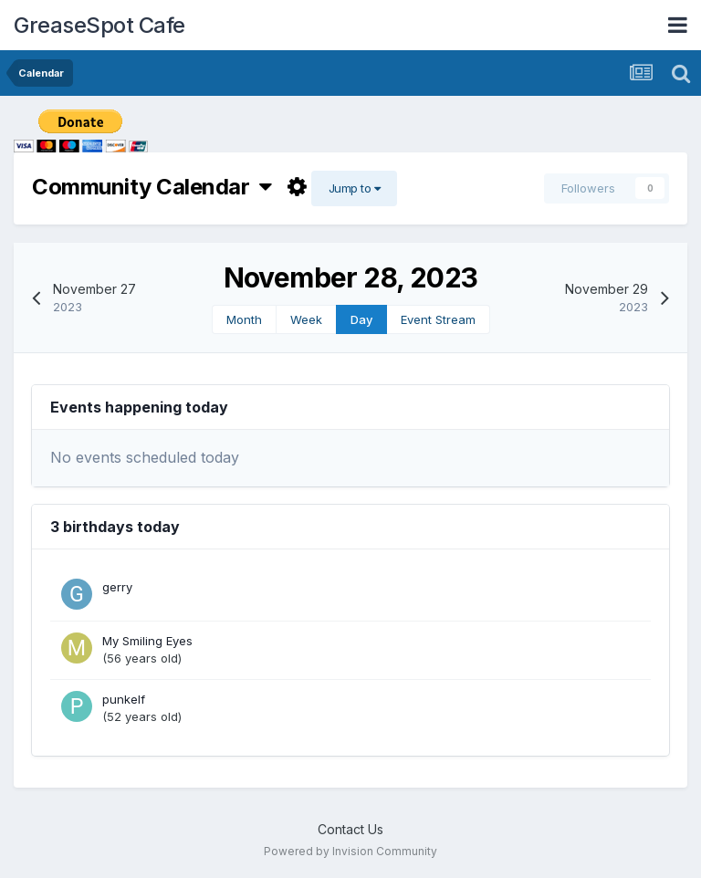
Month (244, 319)
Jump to (355, 188)
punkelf (123, 699)
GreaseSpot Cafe (99, 25)
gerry (117, 587)
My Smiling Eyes (147, 640)
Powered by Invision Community (350, 851)
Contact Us (350, 829)
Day (361, 319)
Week (306, 319)
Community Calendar (152, 186)
